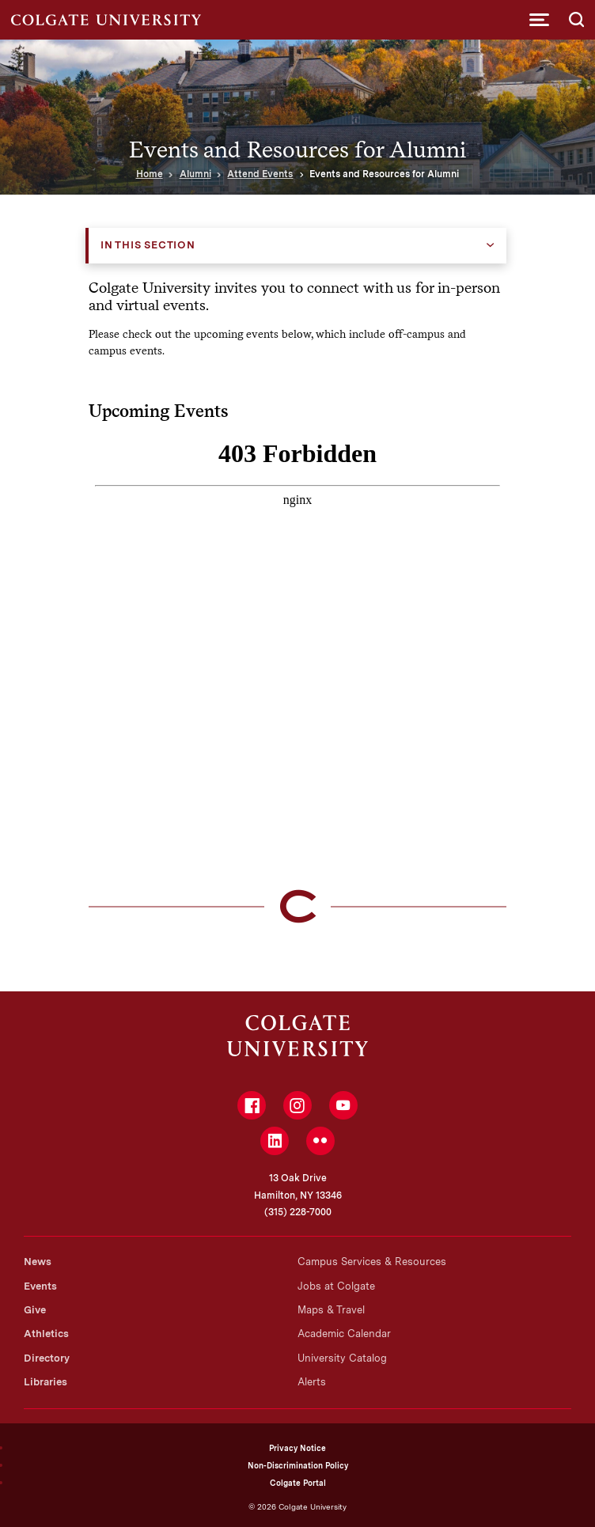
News (37, 1261)
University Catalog (342, 1358)
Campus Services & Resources (372, 1261)
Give (35, 1310)
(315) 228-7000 (298, 1212)
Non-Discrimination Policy (298, 1465)
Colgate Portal (298, 1482)
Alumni (195, 174)
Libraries (45, 1382)
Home (149, 174)
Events (40, 1286)
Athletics (46, 1333)
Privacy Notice (297, 1448)
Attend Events (260, 174)
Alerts (312, 1382)
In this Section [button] (147, 245)
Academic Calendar (344, 1333)
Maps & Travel (331, 1310)
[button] (539, 19)
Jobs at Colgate (336, 1286)
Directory (47, 1358)
